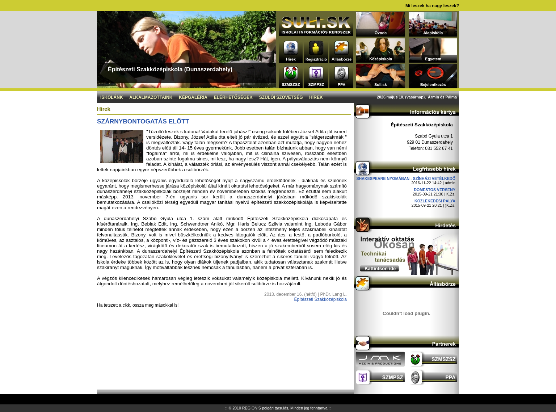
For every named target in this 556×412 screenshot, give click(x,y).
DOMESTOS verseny (434, 190)
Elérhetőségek (233, 97)
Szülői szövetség (281, 97)
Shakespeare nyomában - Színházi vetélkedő (405, 178)
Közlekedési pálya (434, 201)
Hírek (316, 97)
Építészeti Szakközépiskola (320, 299)
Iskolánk (111, 97)
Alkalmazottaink (150, 97)
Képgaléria (193, 97)
